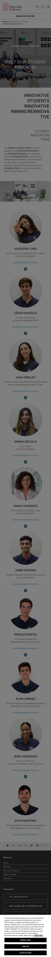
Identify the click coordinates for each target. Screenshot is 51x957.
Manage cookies (25, 940)
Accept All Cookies (25, 953)
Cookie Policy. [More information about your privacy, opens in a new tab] (38, 935)
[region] (25, 936)
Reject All (25, 946)
